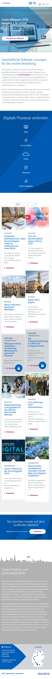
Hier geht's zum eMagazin (15, 38)
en (47, 4)
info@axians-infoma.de (9, 660)
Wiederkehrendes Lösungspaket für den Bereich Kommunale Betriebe (12, 409)
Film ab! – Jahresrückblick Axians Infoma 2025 (35, 239)
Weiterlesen (10, 268)
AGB (3, 673)
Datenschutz (10, 673)
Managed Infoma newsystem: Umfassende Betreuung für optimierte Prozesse (12, 349)
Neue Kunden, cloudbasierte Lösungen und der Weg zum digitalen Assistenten (37, 470)
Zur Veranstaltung (36, 365)
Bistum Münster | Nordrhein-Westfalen (12, 307)
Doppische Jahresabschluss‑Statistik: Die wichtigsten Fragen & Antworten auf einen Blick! (16, 242)
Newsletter (37, 531)
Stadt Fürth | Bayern (34, 301)
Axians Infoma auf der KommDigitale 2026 (13, 471)
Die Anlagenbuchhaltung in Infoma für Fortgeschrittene (38, 342)
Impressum (19, 673)
